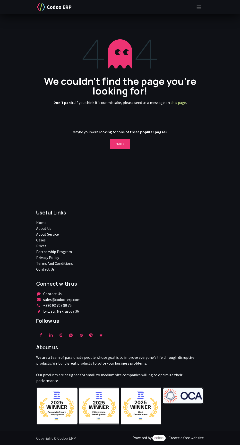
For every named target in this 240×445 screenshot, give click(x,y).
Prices (41, 245)
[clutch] (61, 335)
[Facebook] (41, 335)
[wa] (71, 335)
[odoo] (91, 335)
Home (120, 143)
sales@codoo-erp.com (61, 299)
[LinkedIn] (51, 335)
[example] (81, 335)
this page (178, 102)
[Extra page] (101, 335)
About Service (47, 234)
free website (193, 437)
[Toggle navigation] (199, 7)
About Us (43, 228)
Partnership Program (54, 251)
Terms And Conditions (54, 263)
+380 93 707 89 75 (57, 305)
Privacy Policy (47, 257)
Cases (41, 240)
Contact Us (45, 269)
